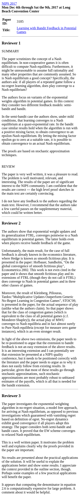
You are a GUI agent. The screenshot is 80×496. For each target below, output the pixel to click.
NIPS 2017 (9, 3)
